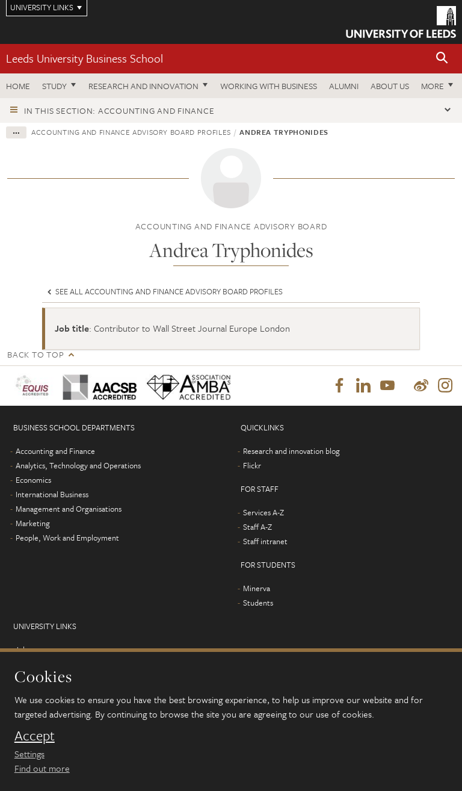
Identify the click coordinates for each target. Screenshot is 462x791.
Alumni (344, 85)
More (432, 85)
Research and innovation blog (291, 451)
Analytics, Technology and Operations (78, 465)
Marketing (33, 523)
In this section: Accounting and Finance (119, 110)
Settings (29, 753)
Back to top (35, 354)
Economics (33, 480)
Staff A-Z (257, 527)
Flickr (252, 465)
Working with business (268, 85)
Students (258, 603)
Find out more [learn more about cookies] (42, 768)
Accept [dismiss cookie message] (34, 735)
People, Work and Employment (67, 538)
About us (390, 85)
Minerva (256, 588)
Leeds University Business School (84, 58)
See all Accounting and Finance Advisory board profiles (164, 291)
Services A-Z (263, 512)
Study (54, 85)
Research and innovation (143, 85)
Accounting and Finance (55, 451)
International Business (52, 494)
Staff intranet (265, 541)
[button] (442, 58)
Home (18, 85)
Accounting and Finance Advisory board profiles (131, 131)
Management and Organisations (69, 509)
